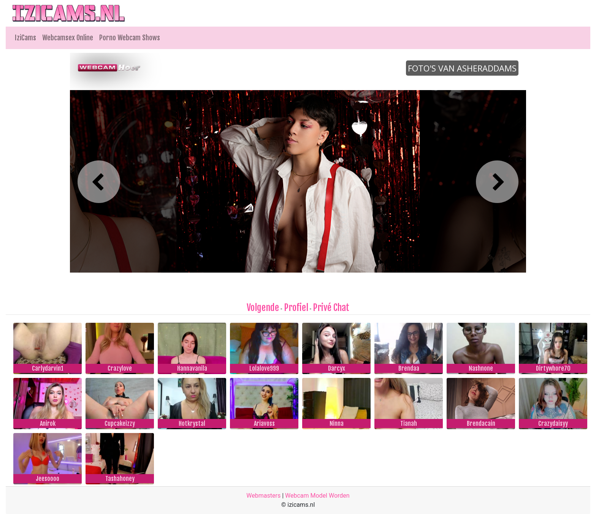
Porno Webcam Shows (129, 37)
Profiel (296, 307)
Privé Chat (331, 307)
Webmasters (263, 495)
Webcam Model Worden (317, 495)
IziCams (25, 37)
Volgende (263, 307)
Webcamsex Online (67, 37)
